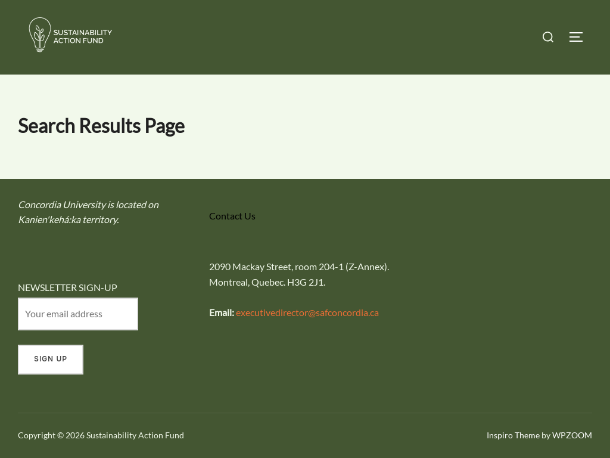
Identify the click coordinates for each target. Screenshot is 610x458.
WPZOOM (572, 435)
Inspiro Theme (513, 435)
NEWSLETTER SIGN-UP (67, 287)
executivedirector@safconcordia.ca (307, 312)
